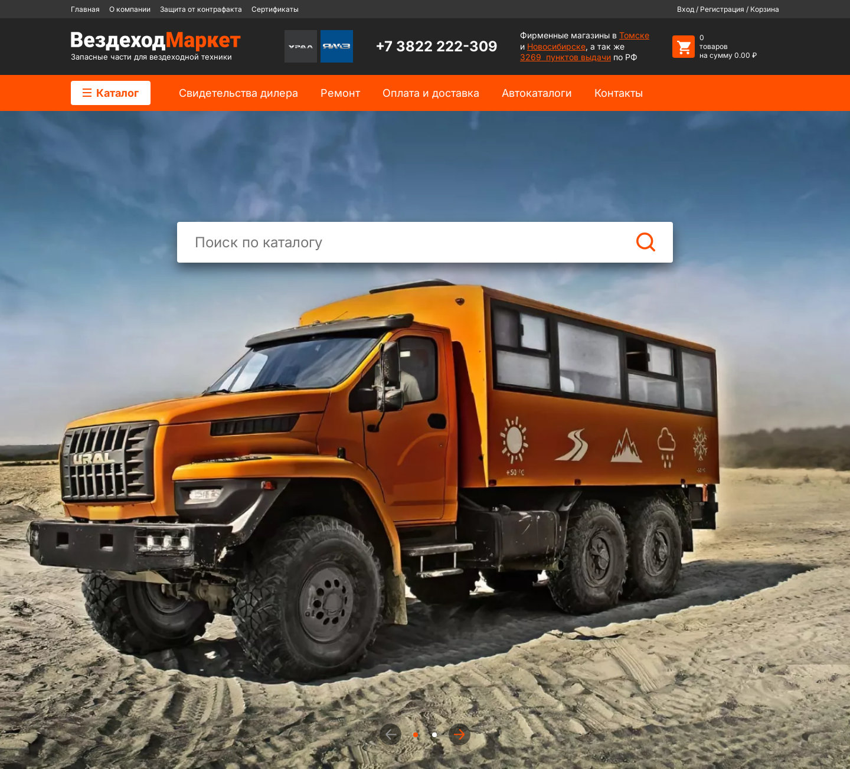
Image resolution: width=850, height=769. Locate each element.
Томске (634, 35)
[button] (459, 734)
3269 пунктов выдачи (565, 57)
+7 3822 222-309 (436, 46)
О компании (130, 9)
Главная (85, 9)
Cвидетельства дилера (238, 93)
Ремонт (340, 93)
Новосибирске (556, 46)
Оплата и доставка (430, 93)
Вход (685, 9)
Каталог (111, 93)
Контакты (618, 93)
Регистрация (722, 9)
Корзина (764, 9)
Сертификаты (275, 9)
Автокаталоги (537, 93)
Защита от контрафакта (201, 9)
